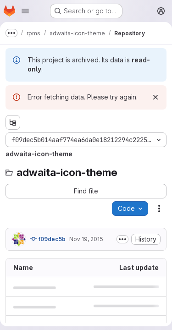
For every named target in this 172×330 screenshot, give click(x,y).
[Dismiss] (155, 97)
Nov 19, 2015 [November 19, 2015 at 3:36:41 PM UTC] (86, 239)
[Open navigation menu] (25, 11)
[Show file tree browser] (13, 122)
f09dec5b (48, 238)
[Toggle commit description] (122, 239)
